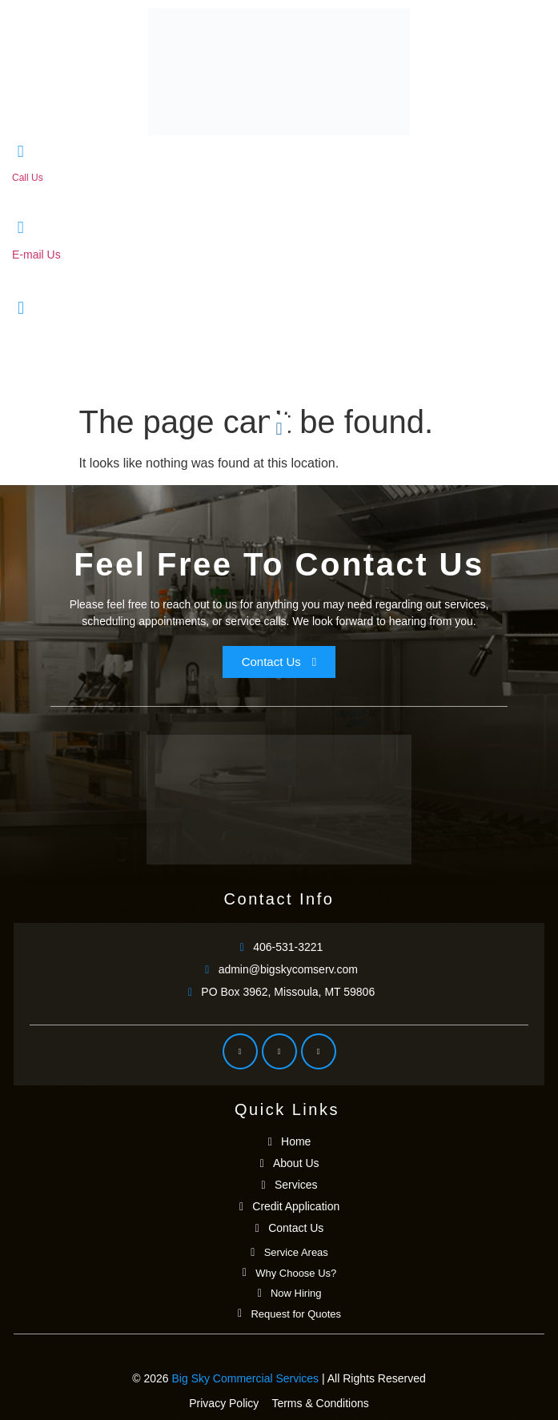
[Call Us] (20, 151)
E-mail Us (36, 254)
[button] (279, 429)
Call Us (27, 177)
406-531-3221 (42, 192)
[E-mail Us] (20, 227)
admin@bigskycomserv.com (81, 270)
